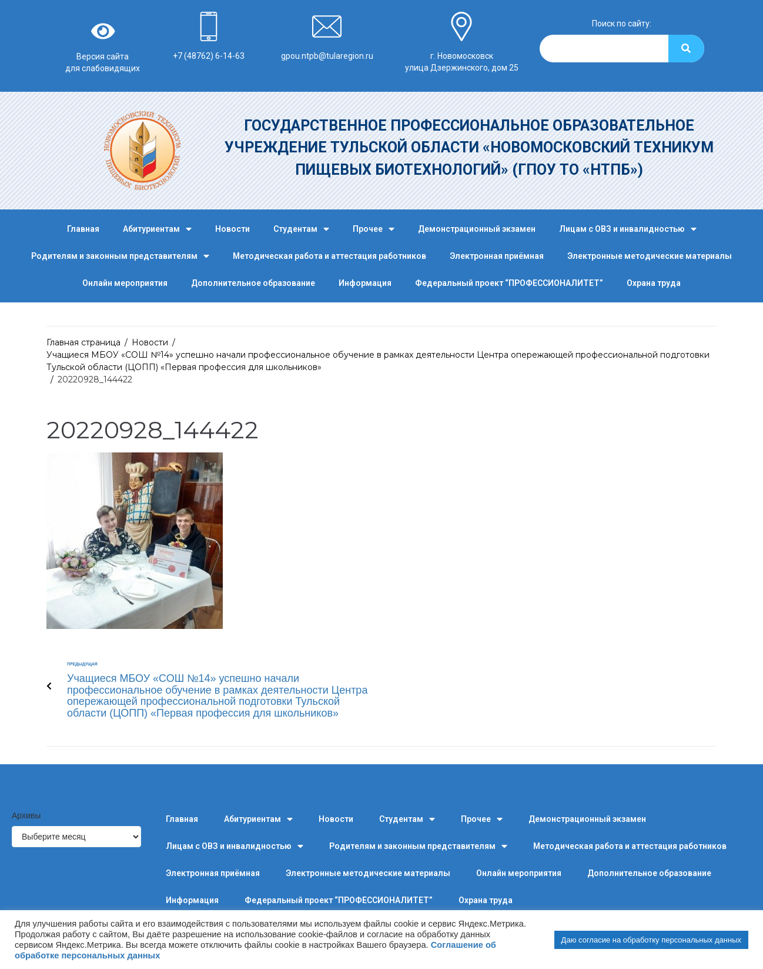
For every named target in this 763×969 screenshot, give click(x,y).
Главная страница (83, 342)
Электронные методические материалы (649, 256)
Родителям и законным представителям (120, 256)
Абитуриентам (157, 229)
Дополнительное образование (253, 283)
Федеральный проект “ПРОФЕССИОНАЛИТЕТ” (509, 283)
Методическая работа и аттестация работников (329, 256)
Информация (365, 283)
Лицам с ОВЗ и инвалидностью (628, 229)
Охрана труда (654, 283)
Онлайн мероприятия (125, 283)
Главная (83, 229)
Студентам (301, 229)
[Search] (686, 48)
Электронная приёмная (497, 256)
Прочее (373, 229)
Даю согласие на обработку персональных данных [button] (651, 939)
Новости (232, 229)
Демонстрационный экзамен (477, 229)
